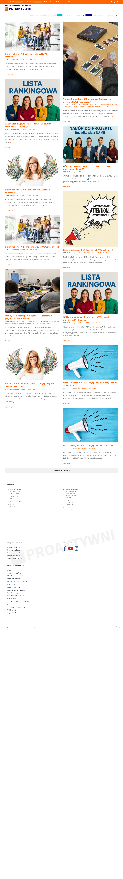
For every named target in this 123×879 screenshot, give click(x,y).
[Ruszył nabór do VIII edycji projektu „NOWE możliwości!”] (32, 36)
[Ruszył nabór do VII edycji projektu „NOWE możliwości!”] (32, 229)
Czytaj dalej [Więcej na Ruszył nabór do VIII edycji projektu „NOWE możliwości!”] (8, 74)
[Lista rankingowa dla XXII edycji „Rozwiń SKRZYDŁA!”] (90, 425)
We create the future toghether (17, 607)
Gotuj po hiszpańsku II (14, 573)
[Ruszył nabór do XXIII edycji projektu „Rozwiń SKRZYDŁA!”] (32, 169)
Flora (9, 570)
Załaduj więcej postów (61, 470)
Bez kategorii (81, 323)
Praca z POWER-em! (14, 587)
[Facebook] (65, 548)
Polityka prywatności (34, 627)
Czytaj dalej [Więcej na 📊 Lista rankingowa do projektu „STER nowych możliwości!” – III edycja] (66, 340)
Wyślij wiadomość (15, 501)
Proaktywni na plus (13, 593)
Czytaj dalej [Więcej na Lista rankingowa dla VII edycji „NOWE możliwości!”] (66, 268)
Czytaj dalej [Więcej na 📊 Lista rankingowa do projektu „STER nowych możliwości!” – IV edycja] (8, 147)
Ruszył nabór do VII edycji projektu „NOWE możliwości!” (32, 246)
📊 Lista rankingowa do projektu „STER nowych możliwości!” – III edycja (86, 318)
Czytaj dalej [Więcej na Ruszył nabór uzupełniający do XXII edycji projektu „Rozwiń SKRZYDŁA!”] (8, 407)
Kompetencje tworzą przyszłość (18, 582)
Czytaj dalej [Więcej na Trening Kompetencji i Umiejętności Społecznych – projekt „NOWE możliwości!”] (66, 121)
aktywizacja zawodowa (108, 105)
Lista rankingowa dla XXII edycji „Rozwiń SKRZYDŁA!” (89, 445)
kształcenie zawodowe (78, 106)
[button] (116, 15)
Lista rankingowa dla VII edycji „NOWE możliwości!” (88, 250)
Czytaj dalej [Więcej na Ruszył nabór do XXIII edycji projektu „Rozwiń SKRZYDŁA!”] (8, 210)
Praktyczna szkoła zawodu (16, 590)
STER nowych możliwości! (27, 129)
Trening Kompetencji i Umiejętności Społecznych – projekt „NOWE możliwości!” (87, 100)
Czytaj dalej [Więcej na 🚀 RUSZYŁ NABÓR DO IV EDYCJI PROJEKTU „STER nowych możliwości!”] (66, 187)
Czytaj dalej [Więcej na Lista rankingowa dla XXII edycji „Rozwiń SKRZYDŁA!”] (66, 463)
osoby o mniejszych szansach (94, 106)
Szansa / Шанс (12, 599)
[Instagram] (76, 548)
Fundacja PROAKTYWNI (9, 627)
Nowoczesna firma (13, 547)
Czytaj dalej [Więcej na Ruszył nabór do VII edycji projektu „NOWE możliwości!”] (8, 264)
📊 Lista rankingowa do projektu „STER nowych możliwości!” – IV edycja (28, 125)
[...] (45, 69)
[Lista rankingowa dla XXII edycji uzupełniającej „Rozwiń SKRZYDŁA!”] (90, 362)
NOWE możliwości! (32, 59)
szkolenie (106, 106)
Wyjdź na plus (12, 610)
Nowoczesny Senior (14, 550)
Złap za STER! (11, 613)
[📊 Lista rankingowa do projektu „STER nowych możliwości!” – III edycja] (90, 293)
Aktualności (23, 59)
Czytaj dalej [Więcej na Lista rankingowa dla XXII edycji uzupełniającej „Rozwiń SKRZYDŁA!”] (66, 403)
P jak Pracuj (11, 584)
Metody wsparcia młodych (16, 576)
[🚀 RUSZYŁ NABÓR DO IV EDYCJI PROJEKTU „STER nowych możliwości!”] (90, 144)
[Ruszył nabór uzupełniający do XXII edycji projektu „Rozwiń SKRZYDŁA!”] (32, 362)
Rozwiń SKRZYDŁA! (32, 195)
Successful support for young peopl (19, 601)
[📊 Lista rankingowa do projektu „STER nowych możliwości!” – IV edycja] (32, 100)
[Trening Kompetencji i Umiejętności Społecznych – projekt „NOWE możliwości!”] (90, 59)
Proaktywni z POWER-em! (15, 596)
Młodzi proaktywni (13, 579)
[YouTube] (70, 548)
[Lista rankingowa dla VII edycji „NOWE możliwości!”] (90, 219)
